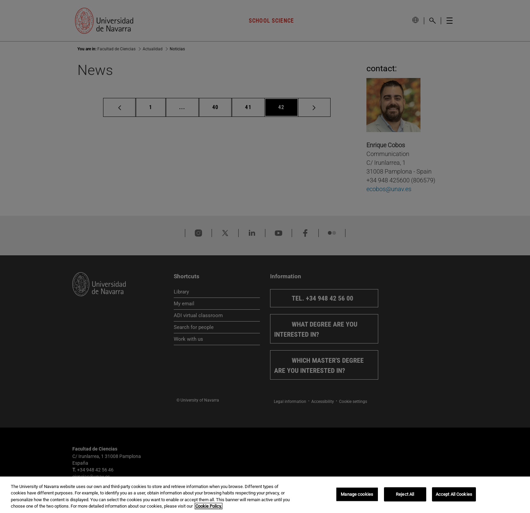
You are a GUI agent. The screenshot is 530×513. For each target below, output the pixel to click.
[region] (265, 495)
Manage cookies (357, 494)
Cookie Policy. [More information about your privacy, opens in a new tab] (208, 506)
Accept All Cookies (454, 494)
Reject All (405, 494)
